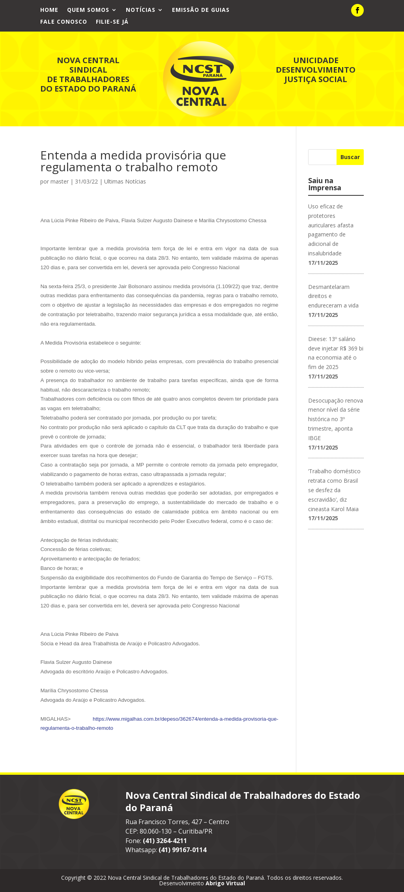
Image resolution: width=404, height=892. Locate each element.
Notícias (140, 10)
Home (49, 10)
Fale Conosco (63, 22)
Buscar (350, 157)
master (59, 181)
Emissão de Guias (201, 10)
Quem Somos (88, 10)
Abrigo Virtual (225, 883)
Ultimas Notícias (125, 181)
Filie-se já (112, 22)
